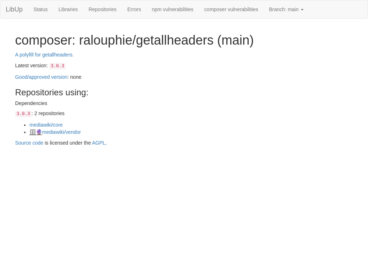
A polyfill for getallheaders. (44, 55)
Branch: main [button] (286, 9)
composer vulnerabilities (231, 9)
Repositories (102, 9)
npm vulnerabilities (172, 9)
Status (40, 9)
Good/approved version (41, 77)
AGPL (98, 143)
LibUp (14, 9)
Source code (29, 143)
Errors (134, 9)
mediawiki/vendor (61, 132)
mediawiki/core (46, 125)
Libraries (68, 9)
